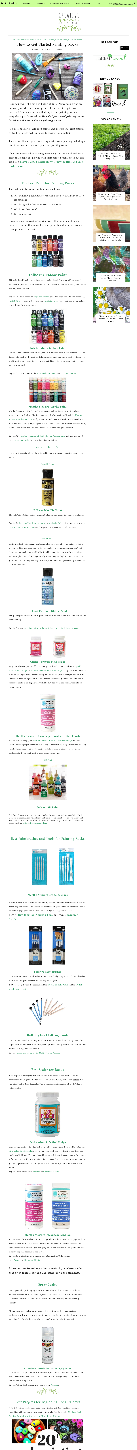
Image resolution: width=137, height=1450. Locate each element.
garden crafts (47, 40)
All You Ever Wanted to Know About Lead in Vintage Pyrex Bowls (110, 237)
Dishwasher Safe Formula (20, 1151)
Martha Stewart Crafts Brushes (48, 895)
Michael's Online (56, 523)
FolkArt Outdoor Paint (48, 275)
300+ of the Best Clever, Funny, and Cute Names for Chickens (110, 197)
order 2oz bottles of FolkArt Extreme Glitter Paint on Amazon (51, 628)
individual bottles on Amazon (32, 523)
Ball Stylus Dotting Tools (48, 1035)
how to (58, 40)
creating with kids (30, 40)
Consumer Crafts (21, 440)
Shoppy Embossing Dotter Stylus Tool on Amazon (37, 1053)
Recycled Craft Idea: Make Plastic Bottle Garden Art (110, 278)
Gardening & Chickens (60, 3)
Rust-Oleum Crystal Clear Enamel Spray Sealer (47, 1368)
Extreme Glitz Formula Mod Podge (46, 670)
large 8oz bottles (41, 297)
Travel (100, 3)
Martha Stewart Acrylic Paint (48, 406)
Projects (27, 3)
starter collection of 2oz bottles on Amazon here (43, 436)
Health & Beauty (84, 3)
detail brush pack (58, 984)
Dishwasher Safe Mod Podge (48, 1142)
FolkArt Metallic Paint (47, 510)
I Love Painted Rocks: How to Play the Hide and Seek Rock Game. (46, 164)
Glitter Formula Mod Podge (47, 661)
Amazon (36, 1172)
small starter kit (51, 301)
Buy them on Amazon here (35, 915)
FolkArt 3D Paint (48, 807)
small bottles (14, 301)
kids (65, 40)
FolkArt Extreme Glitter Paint (47, 611)
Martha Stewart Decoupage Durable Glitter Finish (48, 736)
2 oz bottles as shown (46, 373)
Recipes (41, 3)
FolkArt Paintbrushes (47, 971)
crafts (16, 40)
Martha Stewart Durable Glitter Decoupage (52, 740)
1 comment (58, 49)
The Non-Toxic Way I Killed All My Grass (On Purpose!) (110, 156)
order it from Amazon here (35, 823)
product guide (75, 40)
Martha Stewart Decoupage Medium (48, 1235)
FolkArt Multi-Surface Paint (48, 348)
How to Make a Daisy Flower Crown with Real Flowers (110, 319)
